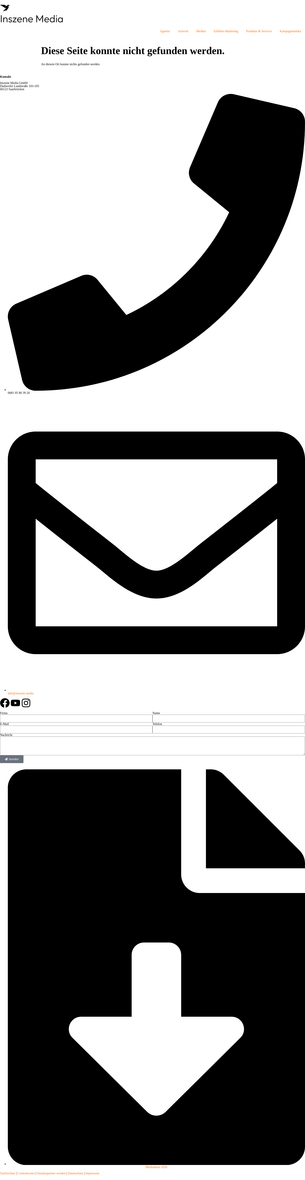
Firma (3, 713)
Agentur (165, 31)
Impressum (92, 1173)
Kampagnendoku (290, 31)
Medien (201, 31)
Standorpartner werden (51, 1173)
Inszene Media (32, 18)
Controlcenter (26, 1173)
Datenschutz (75, 1173)
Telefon (157, 724)
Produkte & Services (259, 31)
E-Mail (4, 724)
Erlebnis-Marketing (226, 31)
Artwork (183, 31)
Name (156, 713)
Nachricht (6, 735)
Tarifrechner (7, 1173)
